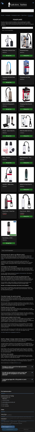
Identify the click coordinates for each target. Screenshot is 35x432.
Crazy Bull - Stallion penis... (8, 184)
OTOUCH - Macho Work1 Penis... (8, 130)
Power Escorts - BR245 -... (25, 211)
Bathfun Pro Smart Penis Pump (26, 184)
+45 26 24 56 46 (5, 400)
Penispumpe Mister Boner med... (26, 104)
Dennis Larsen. (18, 362)
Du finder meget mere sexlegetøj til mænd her (10, 332)
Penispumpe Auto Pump (25, 77)
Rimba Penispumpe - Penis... (26, 157)
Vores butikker (5, 404)
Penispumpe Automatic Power (8, 50)
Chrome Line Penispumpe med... (8, 104)
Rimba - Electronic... (6, 157)
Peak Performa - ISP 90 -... (7, 238)
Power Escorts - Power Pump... (8, 211)
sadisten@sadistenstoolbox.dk (8, 402)
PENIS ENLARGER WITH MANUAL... (26, 130)
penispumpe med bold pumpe (8, 77)
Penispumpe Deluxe (24, 50)
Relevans (17, 28)
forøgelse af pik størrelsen (20, 273)
